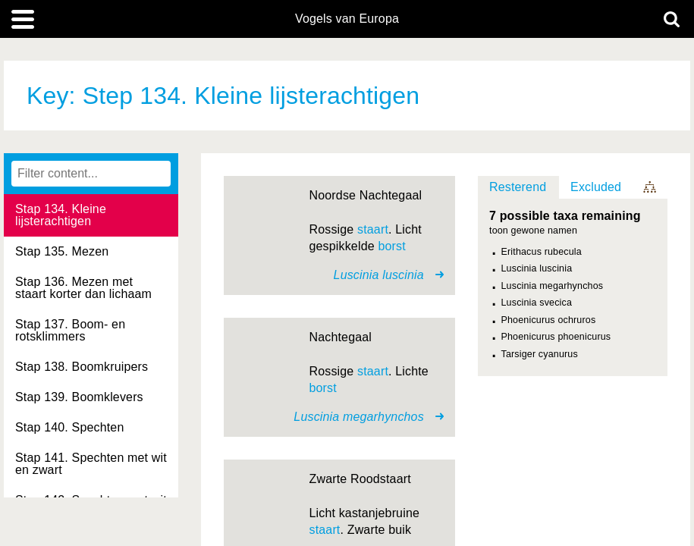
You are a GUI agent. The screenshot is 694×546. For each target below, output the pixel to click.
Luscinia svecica (537, 302)
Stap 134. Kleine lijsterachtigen (60, 215)
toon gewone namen (533, 231)
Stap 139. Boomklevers (79, 397)
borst (391, 246)
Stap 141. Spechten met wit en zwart (91, 463)
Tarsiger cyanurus (539, 354)
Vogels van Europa (347, 19)
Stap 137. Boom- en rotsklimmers (70, 330)
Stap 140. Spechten (69, 427)
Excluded (595, 186)
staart (372, 229)
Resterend (517, 186)
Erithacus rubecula (541, 251)
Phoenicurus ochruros (548, 320)
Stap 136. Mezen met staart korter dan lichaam (83, 287)
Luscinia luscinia (537, 268)
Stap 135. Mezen (61, 251)
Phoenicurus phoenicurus (556, 336)
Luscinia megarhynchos (552, 286)
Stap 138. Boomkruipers (81, 366)
